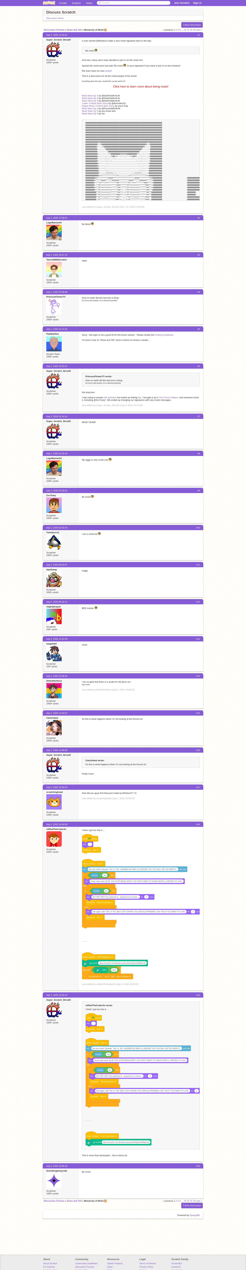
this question (110, 397)
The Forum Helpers (168, 397)
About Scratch (50, 1263)
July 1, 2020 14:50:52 (56, 35)
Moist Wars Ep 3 (90, 100)
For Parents (49, 1267)
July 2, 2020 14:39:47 (56, 713)
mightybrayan (53, 606)
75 (191, 30)
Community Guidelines (86, 1263)
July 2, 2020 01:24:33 (56, 416)
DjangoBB (195, 1215)
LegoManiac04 (54, 222)
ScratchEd (176, 1263)
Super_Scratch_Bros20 (58, 39)
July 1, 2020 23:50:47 (56, 366)
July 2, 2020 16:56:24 (56, 995)
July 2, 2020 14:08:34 (56, 676)
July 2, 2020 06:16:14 (56, 602)
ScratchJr (176, 1267)
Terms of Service (147, 1263)
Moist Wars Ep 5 (90, 111)
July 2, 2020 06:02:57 (56, 564)
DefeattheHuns (54, 681)
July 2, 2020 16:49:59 (56, 824)
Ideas (89, 3)
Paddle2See (52, 334)
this (139, 397)
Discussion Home (55, 18)
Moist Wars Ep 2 (90, 98)
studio (108, 71)
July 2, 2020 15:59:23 (56, 787)
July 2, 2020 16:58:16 (56, 1166)
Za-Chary (51, 495)
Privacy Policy (146, 1267)
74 (188, 30)
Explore (76, 3)
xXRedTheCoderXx (56, 829)
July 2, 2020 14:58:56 (56, 750)
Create (63, 3)
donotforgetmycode (56, 1171)
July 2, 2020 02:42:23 (56, 527)
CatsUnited (52, 718)
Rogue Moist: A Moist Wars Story (98, 106)
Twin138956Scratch (56, 259)
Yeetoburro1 (52, 532)
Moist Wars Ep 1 (90, 95)
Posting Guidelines (164, 335)
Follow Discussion (192, 25)
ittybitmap (51, 569)
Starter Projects (115, 1263)
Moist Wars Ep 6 (90, 113)
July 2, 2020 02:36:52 (56, 490)
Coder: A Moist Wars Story (95, 103)
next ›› (199, 30)
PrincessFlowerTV (56, 296)
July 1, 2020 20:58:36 (56, 292)
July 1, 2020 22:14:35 (56, 329)
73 (185, 30)
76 (194, 30)
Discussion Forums (54, 30)
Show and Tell (74, 30)
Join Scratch (181, 2)
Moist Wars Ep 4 (90, 108)
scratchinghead (54, 792)
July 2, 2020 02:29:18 (56, 453)
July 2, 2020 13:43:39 (56, 639)
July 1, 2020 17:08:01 (56, 218)
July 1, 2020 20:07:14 (56, 255)
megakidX (51, 643)
